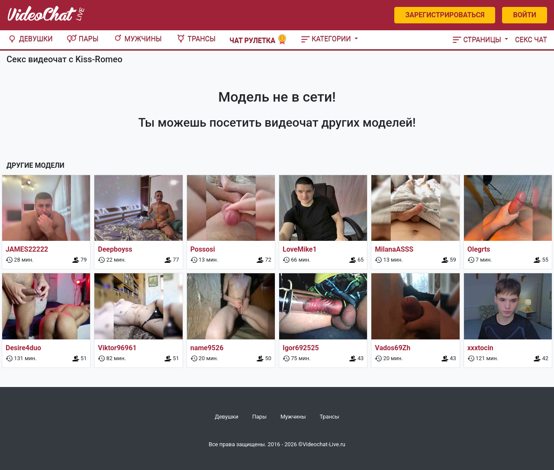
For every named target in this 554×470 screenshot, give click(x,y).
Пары (83, 39)
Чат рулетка (258, 40)
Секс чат (531, 39)
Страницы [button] (478, 39)
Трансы (196, 39)
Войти (524, 15)
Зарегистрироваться (444, 15)
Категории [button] (327, 39)
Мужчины (137, 39)
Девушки (30, 39)
